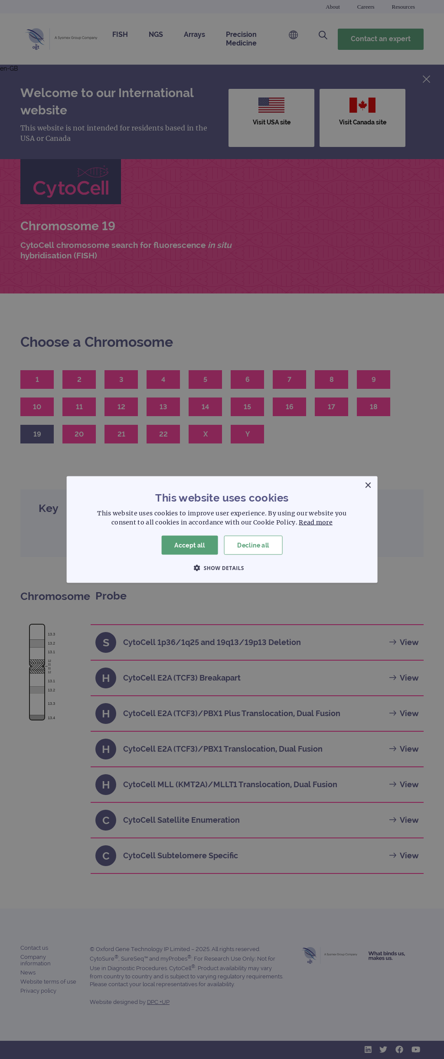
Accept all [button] (189, 544)
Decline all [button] (253, 544)
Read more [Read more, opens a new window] (316, 522)
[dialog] (222, 529)
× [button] (367, 485)
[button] (222, 568)
